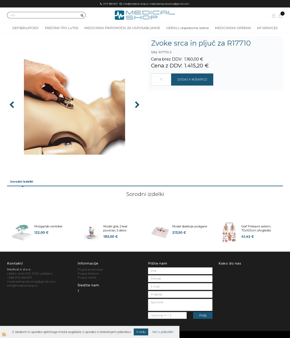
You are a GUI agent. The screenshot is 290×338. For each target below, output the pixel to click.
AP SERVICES (267, 28)
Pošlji (202, 315)
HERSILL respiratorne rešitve (187, 28)
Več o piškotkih (162, 332)
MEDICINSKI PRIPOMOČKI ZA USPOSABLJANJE (122, 28)
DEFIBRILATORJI (25, 28)
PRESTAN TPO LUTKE (61, 28)
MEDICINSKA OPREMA (233, 28)
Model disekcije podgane (189, 226)
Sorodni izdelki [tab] (21, 181)
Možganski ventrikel (48, 226)
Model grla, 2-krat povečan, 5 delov (115, 228)
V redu (141, 332)
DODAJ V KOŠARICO (192, 79)
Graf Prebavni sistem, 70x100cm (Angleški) (256, 228)
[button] (137, 105)
